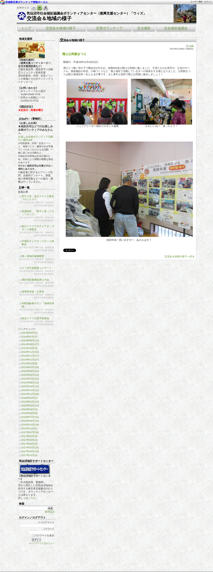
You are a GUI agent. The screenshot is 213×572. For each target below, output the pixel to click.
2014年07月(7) (29, 336)
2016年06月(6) (29, 413)
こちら (32, 497)
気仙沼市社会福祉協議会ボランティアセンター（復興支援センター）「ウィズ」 (86, 13)
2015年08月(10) (30, 382)
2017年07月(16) (30, 447)
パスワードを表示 (43, 535)
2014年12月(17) (30, 355)
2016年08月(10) (30, 420)
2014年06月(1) (29, 332)
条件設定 (50, 511)
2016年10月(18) (30, 424)
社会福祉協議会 (176, 28)
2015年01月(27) (30, 359)
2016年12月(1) (29, 428)
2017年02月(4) (29, 436)
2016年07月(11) (30, 416)
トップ (26, 28)
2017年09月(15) (30, 451)
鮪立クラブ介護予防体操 (35, 318)
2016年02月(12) (30, 401)
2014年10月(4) (29, 348)
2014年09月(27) (30, 344)
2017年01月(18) (30, 432)
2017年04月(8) (29, 443)
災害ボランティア (109, 28)
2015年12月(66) (30, 394)
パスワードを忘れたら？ (43, 543)
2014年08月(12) (30, 340)
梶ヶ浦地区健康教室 (33, 256)
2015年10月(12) (30, 390)
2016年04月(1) (29, 409)
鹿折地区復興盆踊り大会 (35, 279)
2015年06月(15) (30, 374)
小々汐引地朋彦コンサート (37, 267)
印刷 (190, 46)
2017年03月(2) (29, 439)
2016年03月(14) (30, 405)
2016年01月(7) (29, 397)
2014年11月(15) (30, 351)
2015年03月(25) (30, 367)
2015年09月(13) (30, 386)
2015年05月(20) (30, 371)
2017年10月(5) (29, 455)
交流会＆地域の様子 (49, 18)
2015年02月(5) (29, 363)
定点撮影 (144, 28)
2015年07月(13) (30, 378)
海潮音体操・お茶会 (33, 291)
